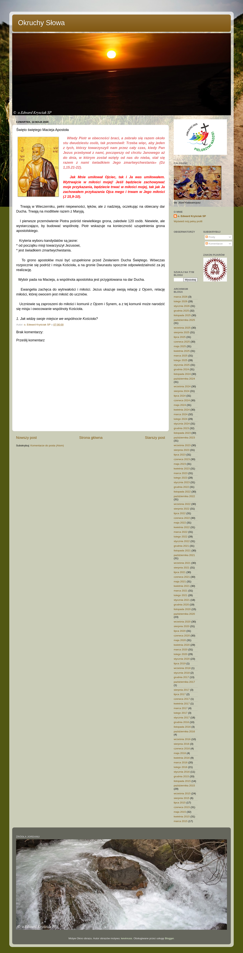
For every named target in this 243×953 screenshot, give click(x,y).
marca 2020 (180, 649)
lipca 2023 (180, 454)
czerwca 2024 (182, 400)
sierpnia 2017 (181, 689)
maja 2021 (180, 581)
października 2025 (184, 320)
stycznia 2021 (182, 599)
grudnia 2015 (181, 776)
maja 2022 (180, 522)
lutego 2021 (180, 595)
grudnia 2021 (181, 545)
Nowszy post (26, 438)
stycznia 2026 (182, 306)
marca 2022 (180, 531)
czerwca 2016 (182, 748)
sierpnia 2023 (181, 450)
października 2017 (184, 681)
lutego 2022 (180, 536)
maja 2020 (180, 640)
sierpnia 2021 (181, 567)
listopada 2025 (182, 315)
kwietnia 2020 (182, 644)
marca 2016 (180, 762)
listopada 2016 (182, 726)
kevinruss (126, 938)
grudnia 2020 (181, 604)
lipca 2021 (180, 572)
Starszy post (155, 438)
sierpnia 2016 (181, 743)
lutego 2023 (180, 477)
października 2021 (184, 555)
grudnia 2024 (181, 369)
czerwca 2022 (182, 518)
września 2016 (182, 739)
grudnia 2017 (181, 677)
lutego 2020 (180, 654)
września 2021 (182, 562)
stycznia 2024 (182, 423)
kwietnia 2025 (182, 351)
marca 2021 (180, 590)
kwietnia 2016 (182, 757)
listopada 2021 (182, 550)
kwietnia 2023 (182, 468)
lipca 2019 (180, 663)
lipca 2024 (180, 395)
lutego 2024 (180, 419)
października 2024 (184, 378)
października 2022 (184, 496)
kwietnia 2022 (182, 527)
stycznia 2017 (182, 717)
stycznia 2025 (182, 364)
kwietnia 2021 (182, 586)
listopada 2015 (182, 781)
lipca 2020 (180, 630)
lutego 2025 (180, 360)
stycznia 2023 (182, 482)
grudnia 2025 (181, 310)
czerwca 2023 (182, 459)
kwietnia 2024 (182, 409)
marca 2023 (180, 473)
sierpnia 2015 (181, 798)
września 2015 (182, 793)
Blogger (169, 938)
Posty (210, 237)
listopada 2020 (182, 609)
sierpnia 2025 (181, 332)
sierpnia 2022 (181, 508)
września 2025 (182, 327)
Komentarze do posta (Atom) (47, 445)
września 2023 (182, 445)
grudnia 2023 (181, 428)
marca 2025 (180, 355)
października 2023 (184, 437)
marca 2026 (180, 296)
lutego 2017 (180, 712)
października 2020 (184, 613)
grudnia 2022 (181, 487)
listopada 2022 (182, 491)
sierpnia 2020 (181, 626)
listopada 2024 (182, 374)
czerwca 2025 (182, 341)
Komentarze (214, 243)
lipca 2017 (180, 694)
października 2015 (184, 785)
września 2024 (182, 386)
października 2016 (184, 731)
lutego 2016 (180, 767)
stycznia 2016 (182, 771)
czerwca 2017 (182, 698)
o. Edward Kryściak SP (192, 216)
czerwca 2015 (182, 807)
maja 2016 (180, 753)
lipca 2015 (180, 802)
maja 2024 (180, 405)
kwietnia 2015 (182, 816)
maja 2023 (180, 463)
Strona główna (91, 438)
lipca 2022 (180, 513)
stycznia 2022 (182, 541)
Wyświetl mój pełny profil (188, 221)
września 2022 (182, 504)
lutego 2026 (180, 301)
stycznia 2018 (182, 672)
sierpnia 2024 (181, 391)
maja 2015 (180, 811)
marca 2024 (180, 414)
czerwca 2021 (182, 576)
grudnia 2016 (181, 722)
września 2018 (182, 668)
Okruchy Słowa (41, 23)
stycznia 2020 (182, 658)
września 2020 (182, 621)
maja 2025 (180, 346)
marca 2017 (180, 708)
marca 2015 (180, 821)
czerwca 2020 (182, 635)
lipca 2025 (180, 337)
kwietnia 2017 (182, 703)
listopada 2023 (182, 432)
